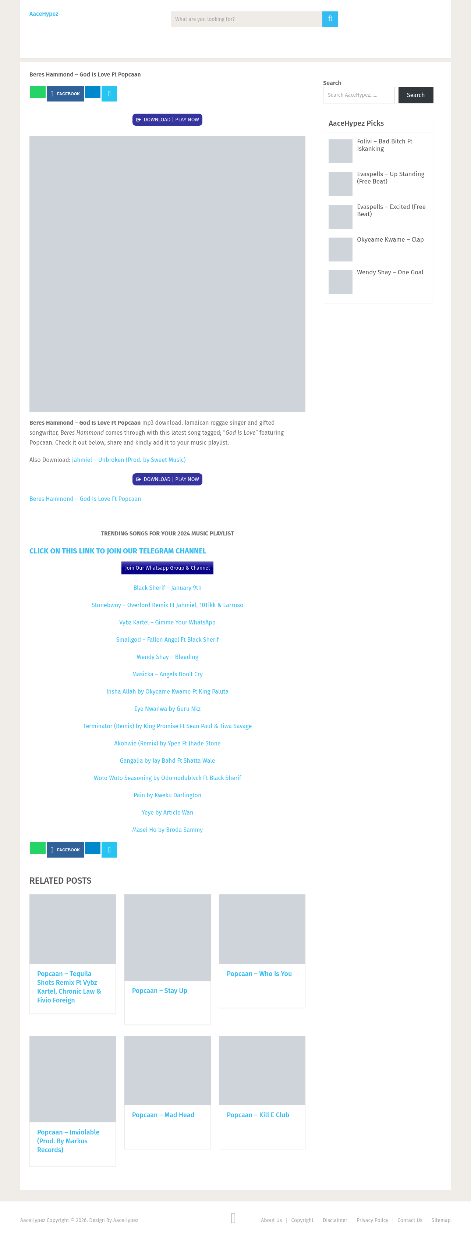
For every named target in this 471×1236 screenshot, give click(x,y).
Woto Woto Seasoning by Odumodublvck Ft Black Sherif (167, 777)
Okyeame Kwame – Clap (390, 239)
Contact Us (409, 1220)
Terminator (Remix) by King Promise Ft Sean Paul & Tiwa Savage (167, 726)
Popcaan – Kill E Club (258, 1115)
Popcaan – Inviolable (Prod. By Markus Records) (68, 1141)
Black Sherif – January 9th (167, 587)
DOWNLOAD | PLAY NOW (171, 120)
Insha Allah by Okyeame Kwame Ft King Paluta (167, 691)
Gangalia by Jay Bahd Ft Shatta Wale (167, 760)
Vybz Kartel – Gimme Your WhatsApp (167, 622)
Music (38, 47)
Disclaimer (335, 1220)
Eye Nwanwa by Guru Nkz (167, 708)
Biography (242, 47)
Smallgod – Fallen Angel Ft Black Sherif (167, 639)
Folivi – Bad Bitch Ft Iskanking (384, 145)
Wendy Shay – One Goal (390, 272)
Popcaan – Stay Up (160, 991)
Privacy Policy (372, 1220)
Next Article (279, 93)
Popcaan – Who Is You (259, 974)
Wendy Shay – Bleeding (167, 656)
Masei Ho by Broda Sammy (167, 829)
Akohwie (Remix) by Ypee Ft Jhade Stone (167, 743)
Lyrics (198, 47)
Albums (115, 47)
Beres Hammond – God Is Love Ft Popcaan (85, 498)
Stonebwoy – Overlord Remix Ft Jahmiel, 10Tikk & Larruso (167, 605)
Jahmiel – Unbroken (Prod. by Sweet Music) (129, 459)
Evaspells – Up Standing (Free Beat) (390, 177)
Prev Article (225, 93)
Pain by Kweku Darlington (167, 795)
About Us (271, 1220)
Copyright (302, 1220)
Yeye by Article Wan (168, 812)
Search (332, 82)
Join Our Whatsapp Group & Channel (167, 568)
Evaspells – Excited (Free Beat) (391, 210)
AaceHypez (43, 14)
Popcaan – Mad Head (163, 1115)
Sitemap (441, 1220)
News (76, 47)
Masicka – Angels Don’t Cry (167, 674)
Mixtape (158, 47)
